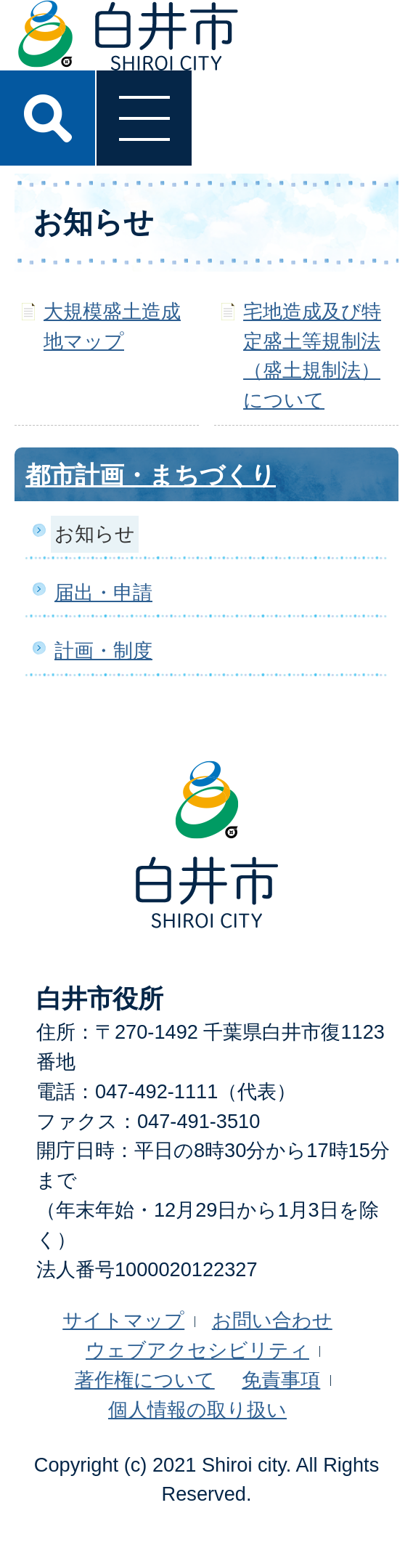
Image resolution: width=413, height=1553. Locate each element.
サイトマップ (123, 1320)
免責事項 (281, 1379)
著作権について (145, 1379)
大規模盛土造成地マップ (112, 326)
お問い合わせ (272, 1320)
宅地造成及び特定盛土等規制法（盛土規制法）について (312, 355)
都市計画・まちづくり (150, 475)
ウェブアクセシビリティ (197, 1350)
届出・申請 (103, 592)
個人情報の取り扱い (197, 1409)
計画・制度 (103, 650)
